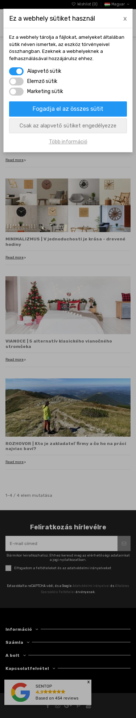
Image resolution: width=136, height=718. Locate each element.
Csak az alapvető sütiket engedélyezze (68, 125)
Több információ (68, 142)
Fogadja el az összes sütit (68, 108)
